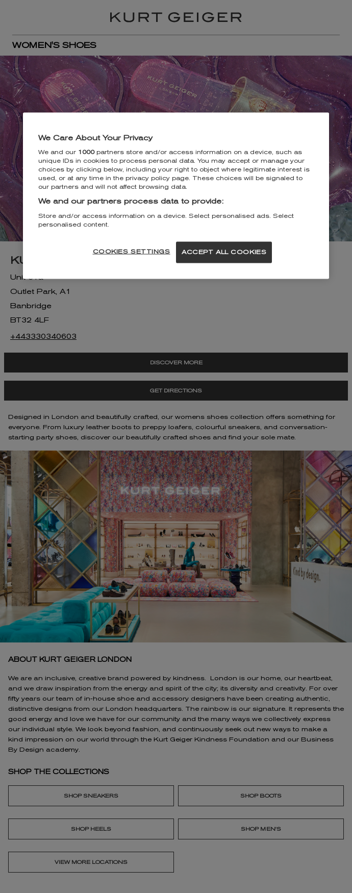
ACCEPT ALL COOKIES (224, 252)
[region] (176, 195)
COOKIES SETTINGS (131, 251)
